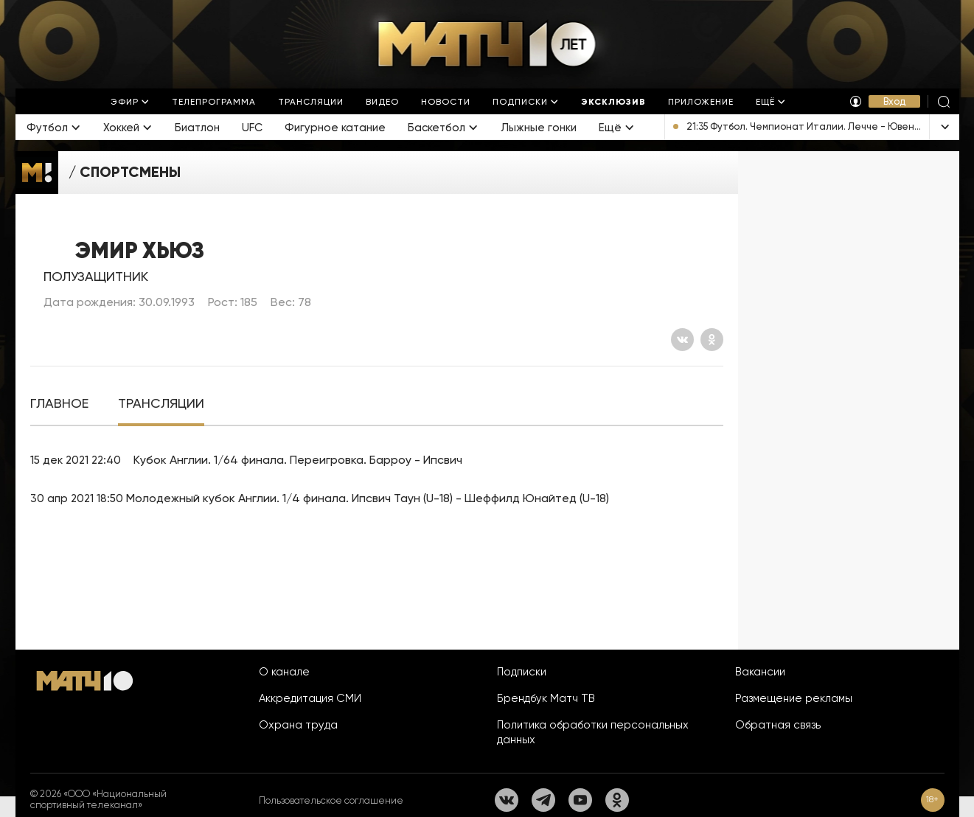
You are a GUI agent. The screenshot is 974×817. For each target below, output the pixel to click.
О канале (284, 671)
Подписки (521, 671)
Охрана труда (298, 724)
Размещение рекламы (793, 698)
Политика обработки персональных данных (593, 732)
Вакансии (760, 671)
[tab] (59, 403)
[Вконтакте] (682, 339)
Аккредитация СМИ (310, 698)
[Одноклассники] (711, 339)
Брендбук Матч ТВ (546, 698)
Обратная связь (778, 724)
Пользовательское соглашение (331, 800)
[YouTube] (580, 800)
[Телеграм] (543, 800)
